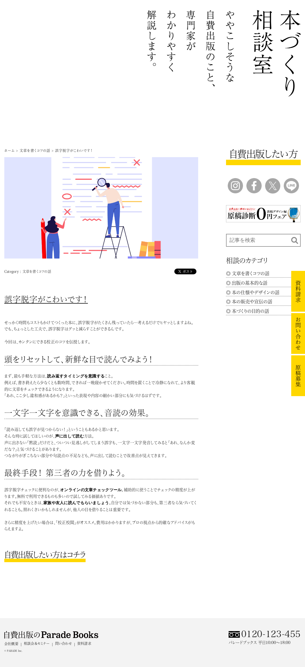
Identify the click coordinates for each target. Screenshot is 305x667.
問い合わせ (63, 643)
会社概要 (11, 643)
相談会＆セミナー (37, 643)
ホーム (9, 150)
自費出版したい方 (263, 154)
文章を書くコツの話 (35, 150)
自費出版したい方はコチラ (45, 555)
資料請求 (84, 643)
